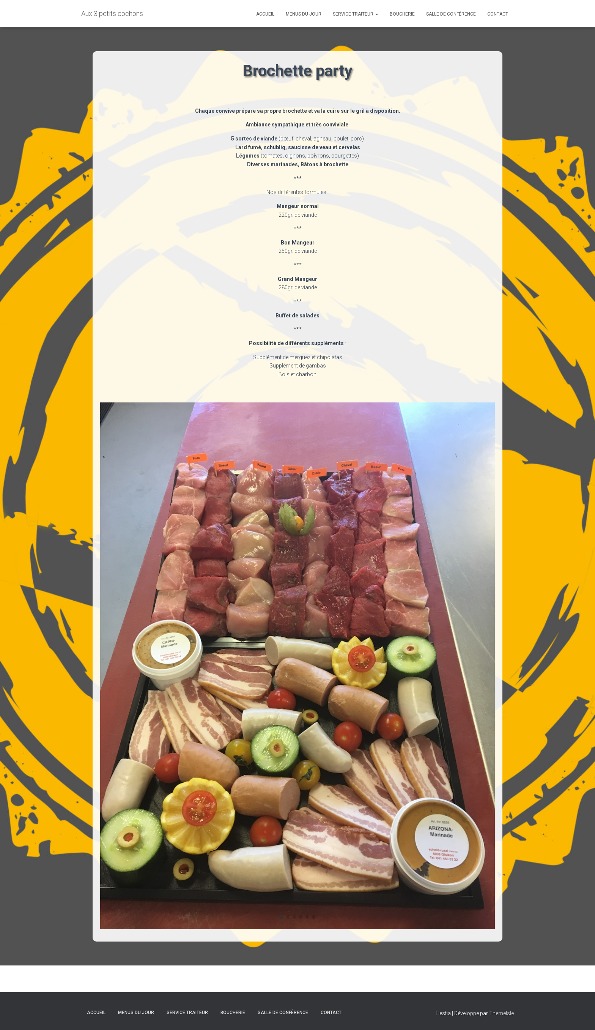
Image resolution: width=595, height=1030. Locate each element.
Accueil (265, 14)
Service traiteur (355, 14)
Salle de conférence (451, 14)
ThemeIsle (501, 1013)
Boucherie (402, 14)
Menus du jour (303, 14)
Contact (497, 14)
